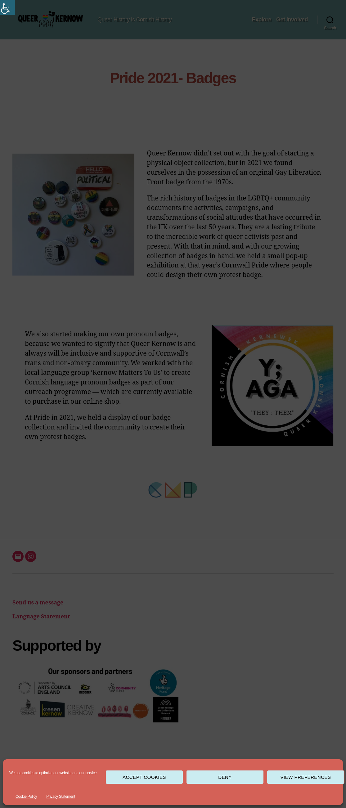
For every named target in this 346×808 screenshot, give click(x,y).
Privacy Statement (60, 796)
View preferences (305, 777)
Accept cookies (144, 777)
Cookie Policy (26, 796)
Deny (225, 777)
